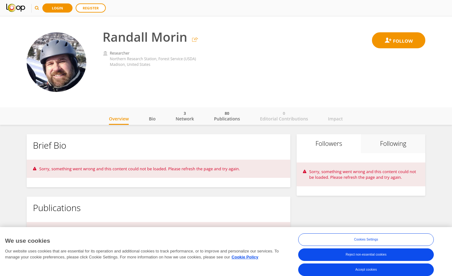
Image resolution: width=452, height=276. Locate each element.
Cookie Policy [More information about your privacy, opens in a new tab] (245, 257)
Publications (227, 116)
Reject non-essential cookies (366, 255)
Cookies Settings (366, 240)
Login (57, 8)
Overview (119, 119)
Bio (152, 119)
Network (184, 116)
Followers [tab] (328, 143)
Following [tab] (393, 143)
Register (91, 8)
